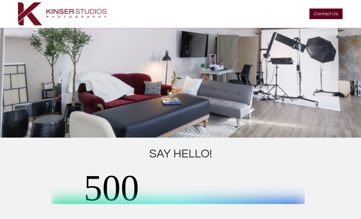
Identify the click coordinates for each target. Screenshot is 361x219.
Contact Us (326, 14)
